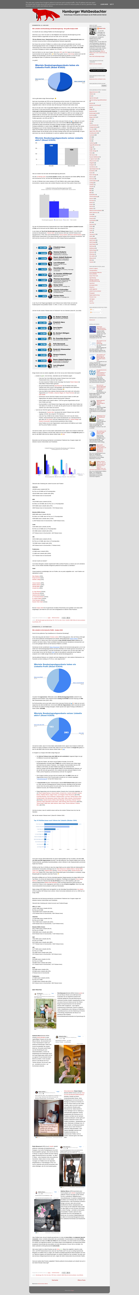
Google (91, 147)
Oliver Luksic (35, 872)
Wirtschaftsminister (69, 1091)
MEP (90, 192)
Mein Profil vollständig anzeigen (97, 56)
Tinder (90, 230)
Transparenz (92, 234)
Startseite (55, 1280)
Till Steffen (51, 393)
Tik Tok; (91, 228)
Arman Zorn (35, 870)
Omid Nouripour (36, 600)
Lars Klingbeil (61, 794)
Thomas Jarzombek (62, 870)
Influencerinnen (93, 160)
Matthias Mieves (36, 584)
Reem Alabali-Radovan (76, 234)
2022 (61, 52)
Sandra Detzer (74, 796)
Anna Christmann (51, 796)
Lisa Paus (67, 796)
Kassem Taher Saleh (37, 602)
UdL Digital (91, 299)
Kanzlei (91, 172)
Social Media (35, 622)
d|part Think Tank (93, 275)
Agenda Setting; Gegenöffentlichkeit (98, 100)
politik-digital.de (93, 289)
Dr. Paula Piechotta (69, 393)
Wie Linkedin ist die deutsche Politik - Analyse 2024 (47, 630)
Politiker (91, 208)
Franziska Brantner (41, 796)
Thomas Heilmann (70, 803)
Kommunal (92, 178)
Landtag (91, 182)
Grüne (63, 620)
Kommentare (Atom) (43, 1283)
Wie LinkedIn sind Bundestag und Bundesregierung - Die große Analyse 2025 (55, 28)
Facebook (91, 135)
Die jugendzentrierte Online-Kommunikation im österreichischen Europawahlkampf (101, 373)
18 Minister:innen (41, 176)
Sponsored (91, 224)
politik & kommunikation (95, 291)
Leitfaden (91, 184)
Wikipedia (91, 258)
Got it (112, 4)
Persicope (91, 200)
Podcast (91, 206)
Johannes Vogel (41, 801)
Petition (91, 202)
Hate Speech (92, 155)
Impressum (92, 319)
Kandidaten (92, 170)
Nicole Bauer (68, 800)
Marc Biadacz (35, 576)
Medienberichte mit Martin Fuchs (97, 79)
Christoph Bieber (93, 270)
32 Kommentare (55, 1272)
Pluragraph (92, 293)
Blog (90, 107)
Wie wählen (92, 256)
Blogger (91, 109)
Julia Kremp (71, 54)
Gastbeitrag (92, 143)
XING (93, 54)
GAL (90, 141)
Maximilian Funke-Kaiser (51, 801)
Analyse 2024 (39, 607)
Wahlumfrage (92, 250)
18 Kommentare (55, 617)
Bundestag (49, 620)
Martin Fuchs (102, 28)
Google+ (91, 149)
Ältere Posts (81, 1280)
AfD (37, 620)
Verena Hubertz (63, 234)
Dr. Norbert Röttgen (74, 419)
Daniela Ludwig (36, 579)
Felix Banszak (36, 593)
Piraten (91, 204)
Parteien (91, 198)
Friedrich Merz (50, 233)
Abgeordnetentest (93, 92)
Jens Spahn (49, 419)
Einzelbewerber (93, 133)
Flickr (90, 139)
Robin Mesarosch (69, 794)
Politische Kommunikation (79, 620)
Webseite (91, 252)
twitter (91, 236)
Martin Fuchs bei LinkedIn (95, 63)
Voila (63, 434)
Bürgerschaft (92, 117)
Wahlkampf (92, 248)
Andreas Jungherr (93, 268)
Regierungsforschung (94, 295)
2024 (66, 52)
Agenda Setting (93, 98)
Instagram (91, 164)
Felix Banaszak (58, 385)
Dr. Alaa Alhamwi (36, 591)
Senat (90, 214)
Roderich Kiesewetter (44, 421)
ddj (90, 123)
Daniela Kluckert (47, 800)
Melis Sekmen (54, 803)
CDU (53, 620)
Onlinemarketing (93, 196)
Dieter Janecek (68, 798)
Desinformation (93, 125)
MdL (90, 190)
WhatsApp (91, 254)
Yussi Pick (91, 303)
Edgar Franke (53, 794)
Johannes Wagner (58, 393)
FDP (52, 1275)
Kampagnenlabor (93, 285)
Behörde (91, 103)
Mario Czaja (62, 803)
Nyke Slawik (42, 394)
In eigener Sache (93, 158)
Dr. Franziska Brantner (38, 596)
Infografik (91, 162)
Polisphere (91, 287)
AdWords (91, 94)
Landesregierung (93, 180)
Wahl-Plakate (92, 244)
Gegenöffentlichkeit (94, 145)
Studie (90, 226)
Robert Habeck (74, 382)
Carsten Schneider (72, 793)
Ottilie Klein (47, 803)
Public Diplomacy (93, 212)
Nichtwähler (92, 194)
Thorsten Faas (92, 297)
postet (80, 993)
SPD (40, 622)
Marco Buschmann (71, 801)
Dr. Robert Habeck (37, 598)
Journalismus (92, 166)
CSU (56, 620)
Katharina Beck (36, 595)
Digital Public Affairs (94, 131)
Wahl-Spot (91, 246)
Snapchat (91, 218)
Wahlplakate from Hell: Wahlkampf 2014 (101, 417)
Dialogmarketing (93, 127)
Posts (92, 309)
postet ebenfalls (41, 1037)
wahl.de (91, 301)
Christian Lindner (54, 637)
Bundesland (92, 111)
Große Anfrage (92, 151)
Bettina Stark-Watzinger (58, 800)
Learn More (104, 4)
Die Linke (59, 620)
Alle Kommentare (95, 312)
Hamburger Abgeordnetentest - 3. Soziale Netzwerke (101, 328)
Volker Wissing (62, 801)
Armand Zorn (35, 588)
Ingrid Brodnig (92, 277)
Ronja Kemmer (36, 577)
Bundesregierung (42, 620)
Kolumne (91, 176)
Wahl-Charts (92, 240)
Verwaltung (92, 238)
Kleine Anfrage (92, 174)
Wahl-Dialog (92, 242)
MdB (71, 620)
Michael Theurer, (76, 800)
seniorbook (92, 216)
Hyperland (91, 283)
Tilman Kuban (40, 803)
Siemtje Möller (36, 586)
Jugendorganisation (94, 168)
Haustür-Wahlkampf (94, 157)
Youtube (91, 262)
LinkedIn (68, 620)
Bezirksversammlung (94, 105)
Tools (90, 232)
